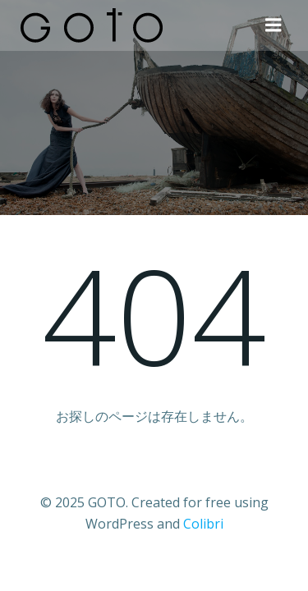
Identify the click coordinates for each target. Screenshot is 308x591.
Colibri (203, 524)
